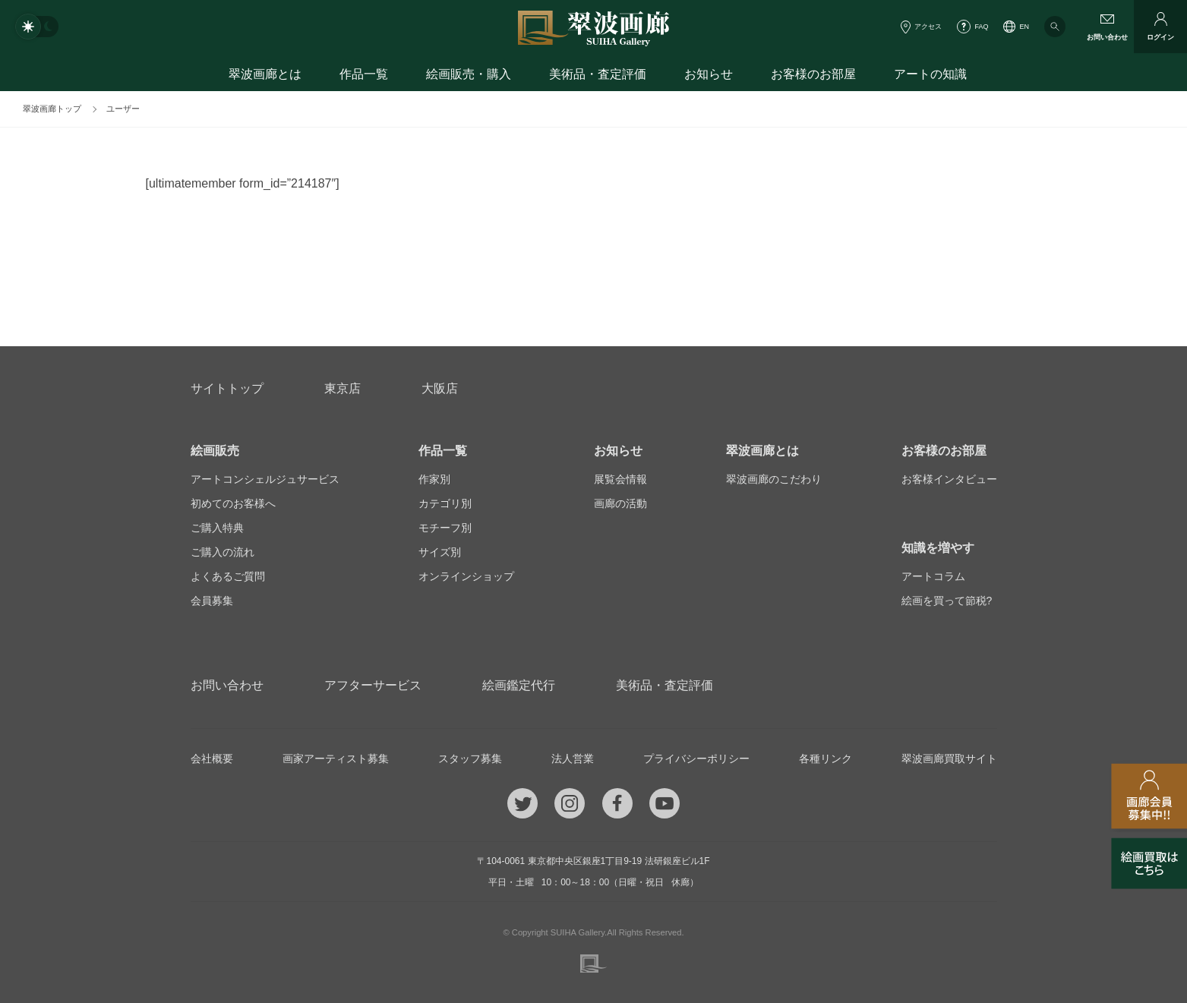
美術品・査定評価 (597, 74)
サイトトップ (227, 388)
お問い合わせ (227, 685)
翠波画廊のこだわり (774, 479)
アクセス (928, 26)
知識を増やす (937, 547)
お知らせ (708, 74)
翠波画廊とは (265, 74)
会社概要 (212, 758)
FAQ (981, 26)
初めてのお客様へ (233, 503)
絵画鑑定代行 (518, 685)
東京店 (342, 388)
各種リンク (825, 758)
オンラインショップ (466, 576)
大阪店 (439, 388)
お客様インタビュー (949, 479)
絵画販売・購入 (468, 74)
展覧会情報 (620, 479)
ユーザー (123, 108)
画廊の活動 (620, 503)
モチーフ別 (445, 528)
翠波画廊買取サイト (949, 758)
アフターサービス (372, 685)
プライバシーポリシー (696, 758)
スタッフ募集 (470, 758)
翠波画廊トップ (52, 108)
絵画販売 (215, 450)
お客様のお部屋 (813, 74)
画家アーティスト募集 (336, 758)
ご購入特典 (217, 528)
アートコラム (933, 576)
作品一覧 (363, 74)
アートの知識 (930, 74)
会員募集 (212, 601)
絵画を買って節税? (947, 601)
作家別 (434, 479)
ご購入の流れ (222, 552)
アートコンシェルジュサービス (265, 479)
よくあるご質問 (228, 576)
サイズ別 (439, 552)
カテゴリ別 (445, 503)
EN (1024, 26)
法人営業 (572, 758)
